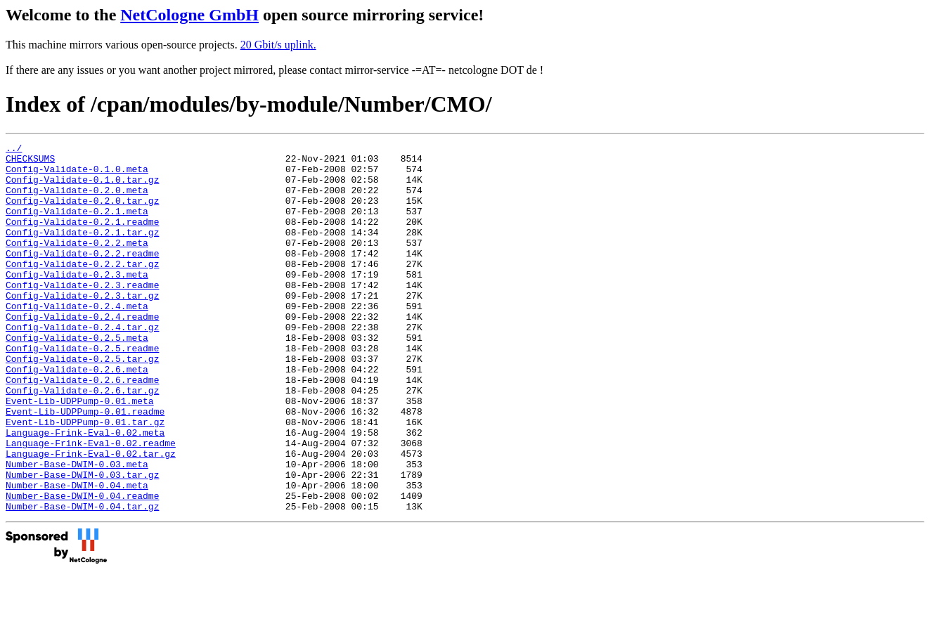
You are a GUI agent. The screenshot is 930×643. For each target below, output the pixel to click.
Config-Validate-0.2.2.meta (77, 263)
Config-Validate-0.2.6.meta (77, 415)
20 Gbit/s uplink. (278, 45)
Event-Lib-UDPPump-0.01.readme (85, 466)
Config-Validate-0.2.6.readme (82, 428)
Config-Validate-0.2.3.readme (82, 314)
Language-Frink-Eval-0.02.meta (85, 491)
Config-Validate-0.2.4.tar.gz (82, 364)
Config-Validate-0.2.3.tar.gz (82, 326)
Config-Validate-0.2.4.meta (77, 339)
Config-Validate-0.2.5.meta (77, 377)
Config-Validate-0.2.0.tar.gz (82, 213)
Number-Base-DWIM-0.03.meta (77, 529)
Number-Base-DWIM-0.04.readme (82, 567)
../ (14, 149)
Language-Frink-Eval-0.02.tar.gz (91, 516)
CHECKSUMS (30, 162)
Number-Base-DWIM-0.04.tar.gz (82, 579)
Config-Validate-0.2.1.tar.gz (82, 251)
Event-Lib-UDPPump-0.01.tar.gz (85, 478)
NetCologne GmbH (189, 15)
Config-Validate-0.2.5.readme (82, 390)
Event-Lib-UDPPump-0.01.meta (80, 453)
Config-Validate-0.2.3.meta (77, 301)
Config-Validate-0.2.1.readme (82, 238)
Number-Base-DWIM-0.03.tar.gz (82, 541)
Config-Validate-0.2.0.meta (77, 200)
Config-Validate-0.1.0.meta (77, 175)
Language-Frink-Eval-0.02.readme (91, 504)
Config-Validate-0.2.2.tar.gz (82, 288)
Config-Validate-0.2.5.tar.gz (82, 402)
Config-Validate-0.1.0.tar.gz (82, 187)
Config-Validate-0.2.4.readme (82, 352)
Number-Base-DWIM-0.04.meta (77, 554)
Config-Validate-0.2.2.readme (82, 276)
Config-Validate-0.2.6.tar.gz (82, 440)
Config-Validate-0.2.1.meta (77, 225)
